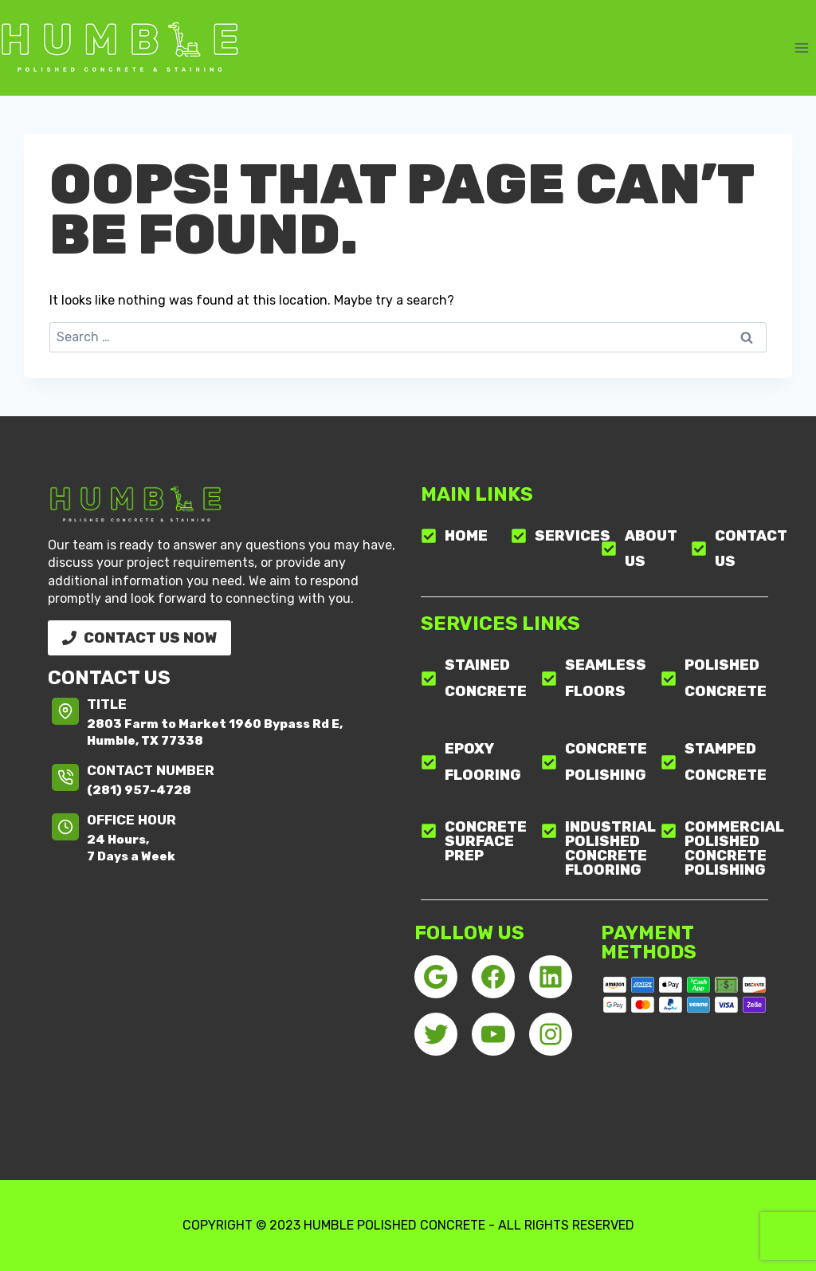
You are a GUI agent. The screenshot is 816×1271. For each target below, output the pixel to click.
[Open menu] (801, 47)
